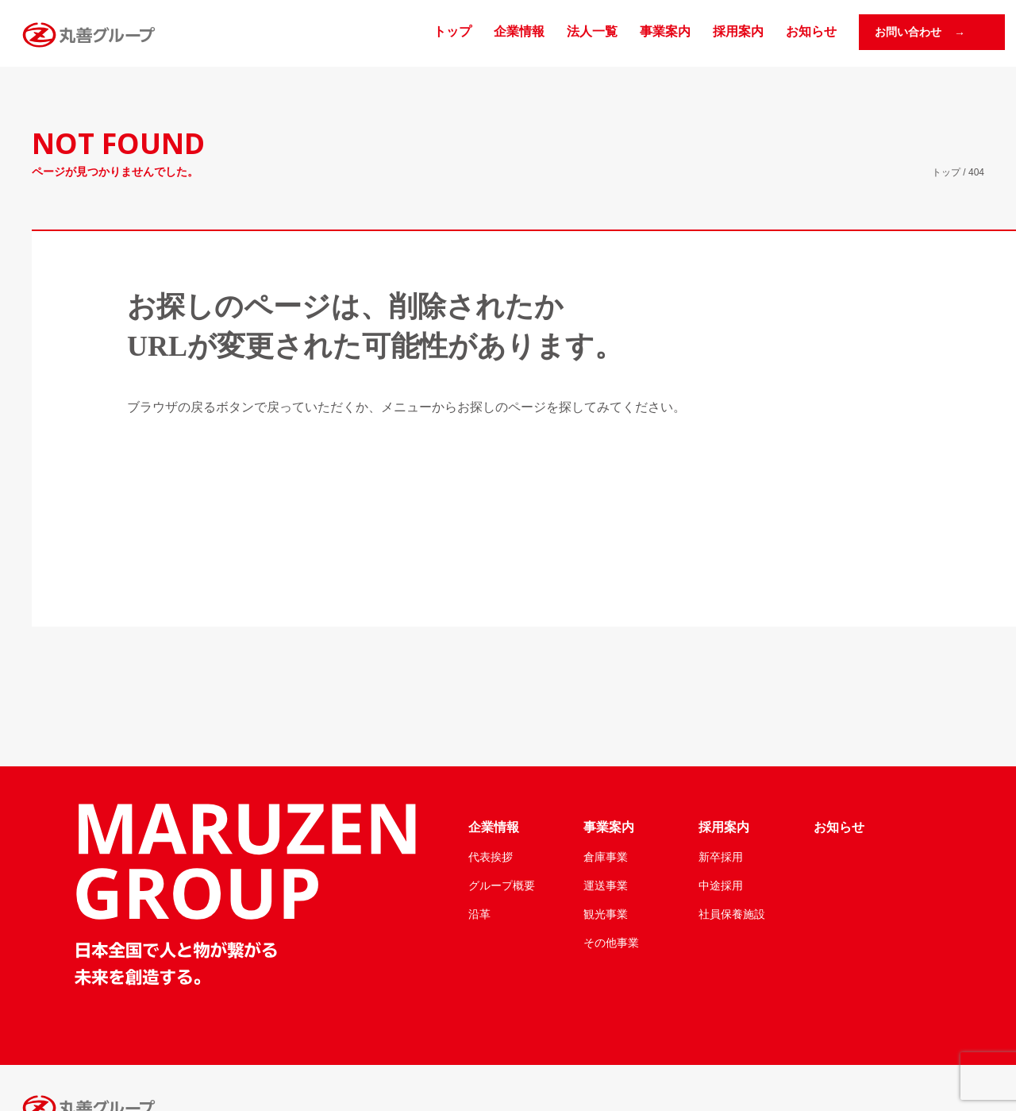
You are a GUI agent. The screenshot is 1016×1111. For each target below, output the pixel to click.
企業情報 (519, 31)
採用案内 (738, 31)
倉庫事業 (605, 857)
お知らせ (811, 31)
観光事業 (605, 914)
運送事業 (605, 885)
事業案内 (665, 31)
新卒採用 (720, 857)
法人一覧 (592, 31)
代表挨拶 (490, 857)
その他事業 (611, 942)
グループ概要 (501, 885)
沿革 (479, 914)
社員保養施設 (731, 914)
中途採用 (720, 885)
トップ (452, 31)
